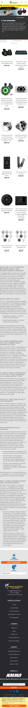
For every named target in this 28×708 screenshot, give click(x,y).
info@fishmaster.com (15, 591)
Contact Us (14, 634)
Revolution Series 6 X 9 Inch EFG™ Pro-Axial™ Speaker (21, 137)
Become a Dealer (14, 641)
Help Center (14, 657)
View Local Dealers (14, 562)
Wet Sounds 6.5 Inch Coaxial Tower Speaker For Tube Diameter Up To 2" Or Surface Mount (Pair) (7, 102)
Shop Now (25, 5)
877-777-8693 (15, 592)
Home (2, 17)
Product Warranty (14, 637)
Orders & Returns (14, 654)
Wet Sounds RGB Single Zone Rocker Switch (7, 173)
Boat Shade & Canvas (14, 614)
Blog (14, 631)
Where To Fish (14, 664)
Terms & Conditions (17, 696)
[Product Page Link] (7, 52)
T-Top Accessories (10, 17)
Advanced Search (10, 694)
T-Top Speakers (14, 617)
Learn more (11, 703)
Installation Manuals (14, 651)
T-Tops (14, 604)
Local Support (14, 661)
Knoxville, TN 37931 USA (15, 594)
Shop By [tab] (3, 40)
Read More (5, 36)
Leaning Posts (14, 608)
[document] (14, 702)
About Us (14, 628)
